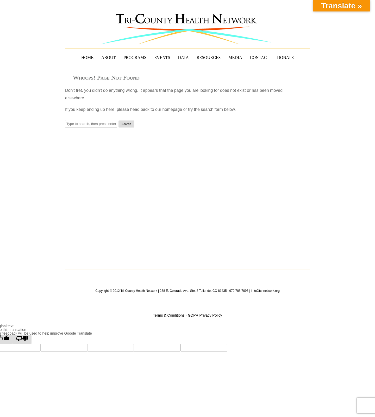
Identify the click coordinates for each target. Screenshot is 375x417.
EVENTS (162, 57)
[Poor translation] (22, 339)
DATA (183, 57)
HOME (87, 57)
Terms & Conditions (168, 315)
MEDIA (235, 57)
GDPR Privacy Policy (205, 315)
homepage (172, 109)
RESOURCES (209, 57)
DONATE (285, 57)
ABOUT (108, 57)
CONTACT (259, 57)
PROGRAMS (134, 57)
